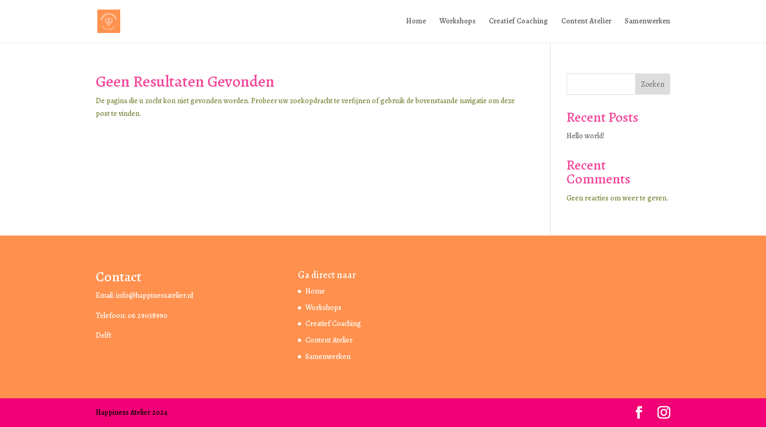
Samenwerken (647, 22)
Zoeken (652, 84)
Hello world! (585, 136)
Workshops (457, 22)
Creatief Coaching (518, 22)
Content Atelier (586, 22)
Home (416, 22)
